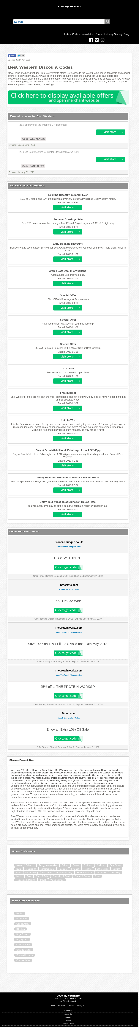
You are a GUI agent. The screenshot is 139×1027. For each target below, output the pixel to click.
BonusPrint (21, 918)
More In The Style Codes (69, 589)
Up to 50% (68, 368)
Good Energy (22, 924)
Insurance (102, 872)
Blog (126, 34)
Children (101, 865)
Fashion (63, 869)
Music (19, 876)
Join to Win (68, 420)
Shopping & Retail (61, 876)
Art (40, 865)
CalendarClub (23, 945)
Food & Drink (101, 869)
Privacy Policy (68, 1024)
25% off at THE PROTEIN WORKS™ (68, 686)
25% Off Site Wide (68, 601)
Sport (97, 876)
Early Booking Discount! (68, 243)
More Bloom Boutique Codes (69, 547)
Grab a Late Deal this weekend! (68, 270)
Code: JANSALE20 (33, 166)
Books (76, 865)
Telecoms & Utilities (25, 880)
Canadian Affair (23, 950)
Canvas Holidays (24, 955)
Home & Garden (84, 872)
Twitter (71, 1005)
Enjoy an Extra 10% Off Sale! (68, 729)
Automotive (51, 865)
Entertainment (47, 869)
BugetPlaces (22, 934)
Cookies (68, 1021)
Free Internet (68, 392)
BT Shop (20, 929)
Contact (68, 1017)
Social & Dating (82, 876)
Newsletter (88, 34)
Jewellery (115, 872)
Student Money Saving (109, 34)
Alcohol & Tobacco (25, 865)
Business (88, 865)
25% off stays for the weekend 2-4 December (43, 124)
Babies (65, 865)
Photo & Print (42, 876)
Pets (29, 876)
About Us (68, 1014)
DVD (18, 869)
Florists (87, 869)
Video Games (57, 880)
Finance (75, 869)
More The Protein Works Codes (69, 632)
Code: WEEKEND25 (33, 139)
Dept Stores (115, 865)
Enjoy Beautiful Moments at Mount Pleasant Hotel (68, 477)
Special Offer (68, 295)
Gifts (18, 872)
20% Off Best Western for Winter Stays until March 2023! (49, 152)
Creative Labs (23, 960)
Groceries (47, 872)
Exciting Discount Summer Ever (68, 194)
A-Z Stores (68, 1011)
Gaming (116, 869)
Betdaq (19, 913)
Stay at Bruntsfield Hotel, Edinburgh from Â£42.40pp (68, 450)
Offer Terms (39, 576)
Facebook (62, 1005)
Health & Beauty (64, 872)
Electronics (31, 869)
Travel (43, 880)
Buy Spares (22, 939)
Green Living (31, 872)
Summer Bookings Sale (68, 219)
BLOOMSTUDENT (68, 558)
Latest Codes (72, 34)
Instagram (81, 1005)
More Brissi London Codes (69, 718)
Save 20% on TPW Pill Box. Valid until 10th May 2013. (68, 644)
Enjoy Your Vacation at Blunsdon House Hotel (68, 501)
